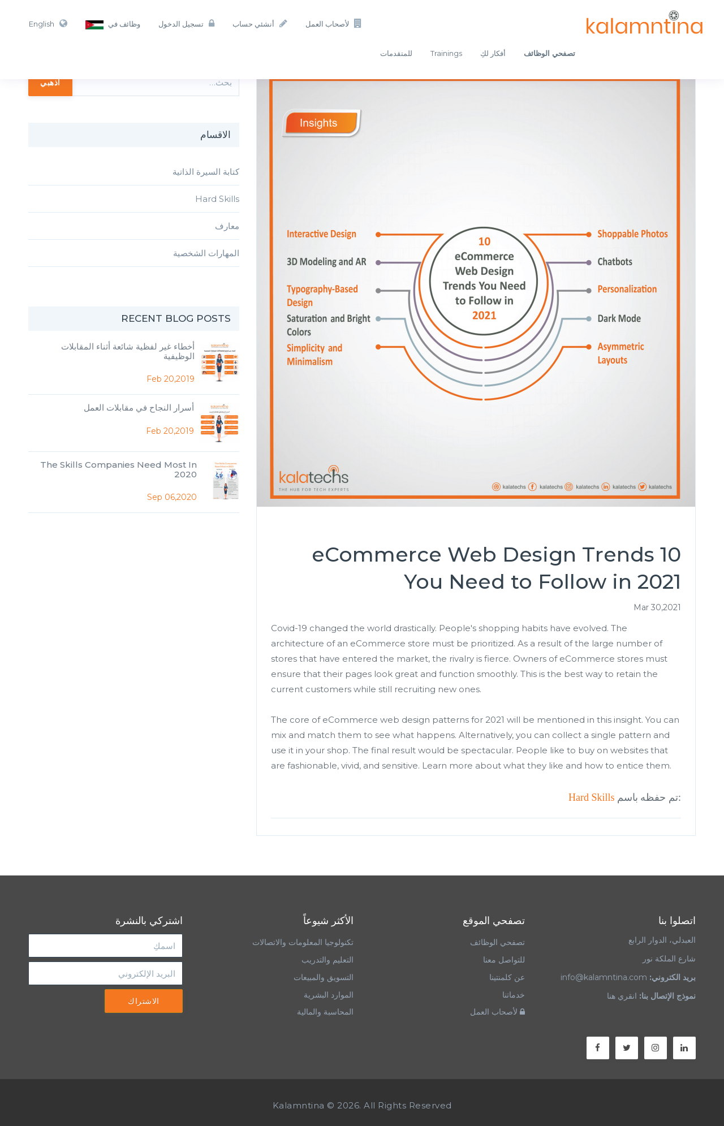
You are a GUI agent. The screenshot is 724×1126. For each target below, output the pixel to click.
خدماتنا (513, 995)
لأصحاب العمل (333, 23)
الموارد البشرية (329, 995)
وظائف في (112, 24)
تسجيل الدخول (186, 23)
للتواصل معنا (504, 960)
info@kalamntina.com (604, 977)
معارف (227, 226)
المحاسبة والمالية (325, 1012)
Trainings (446, 53)
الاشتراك (144, 1001)
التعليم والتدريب (327, 960)
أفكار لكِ (493, 53)
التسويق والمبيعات (324, 977)
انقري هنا (622, 996)
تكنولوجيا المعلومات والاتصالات (302, 942)
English (48, 23)
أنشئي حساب (259, 23)
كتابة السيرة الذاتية (206, 171)
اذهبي (50, 82)
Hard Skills (591, 797)
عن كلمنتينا (507, 977)
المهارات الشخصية (206, 253)
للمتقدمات (396, 53)
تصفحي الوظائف (497, 942)
